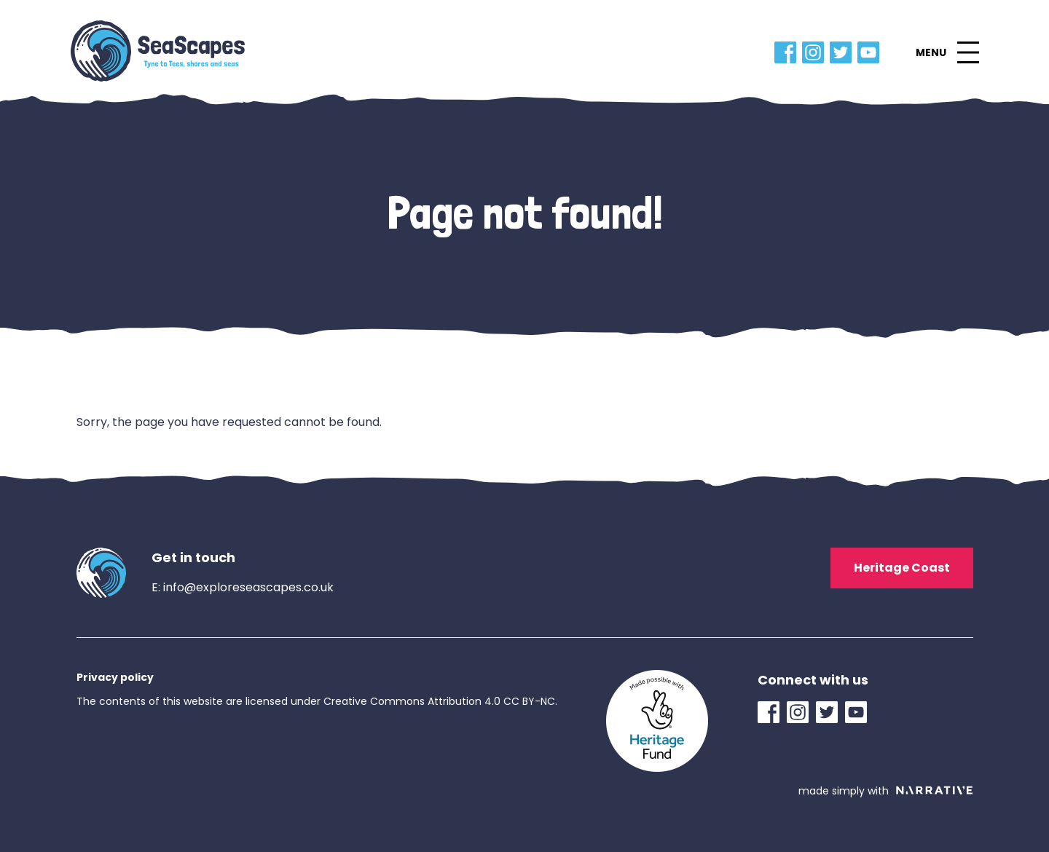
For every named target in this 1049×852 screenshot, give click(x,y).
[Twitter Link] (843, 52)
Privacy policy (115, 677)
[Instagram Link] (816, 52)
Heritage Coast (902, 567)
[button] (947, 52)
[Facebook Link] (788, 52)
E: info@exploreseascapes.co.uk (243, 587)
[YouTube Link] (871, 52)
